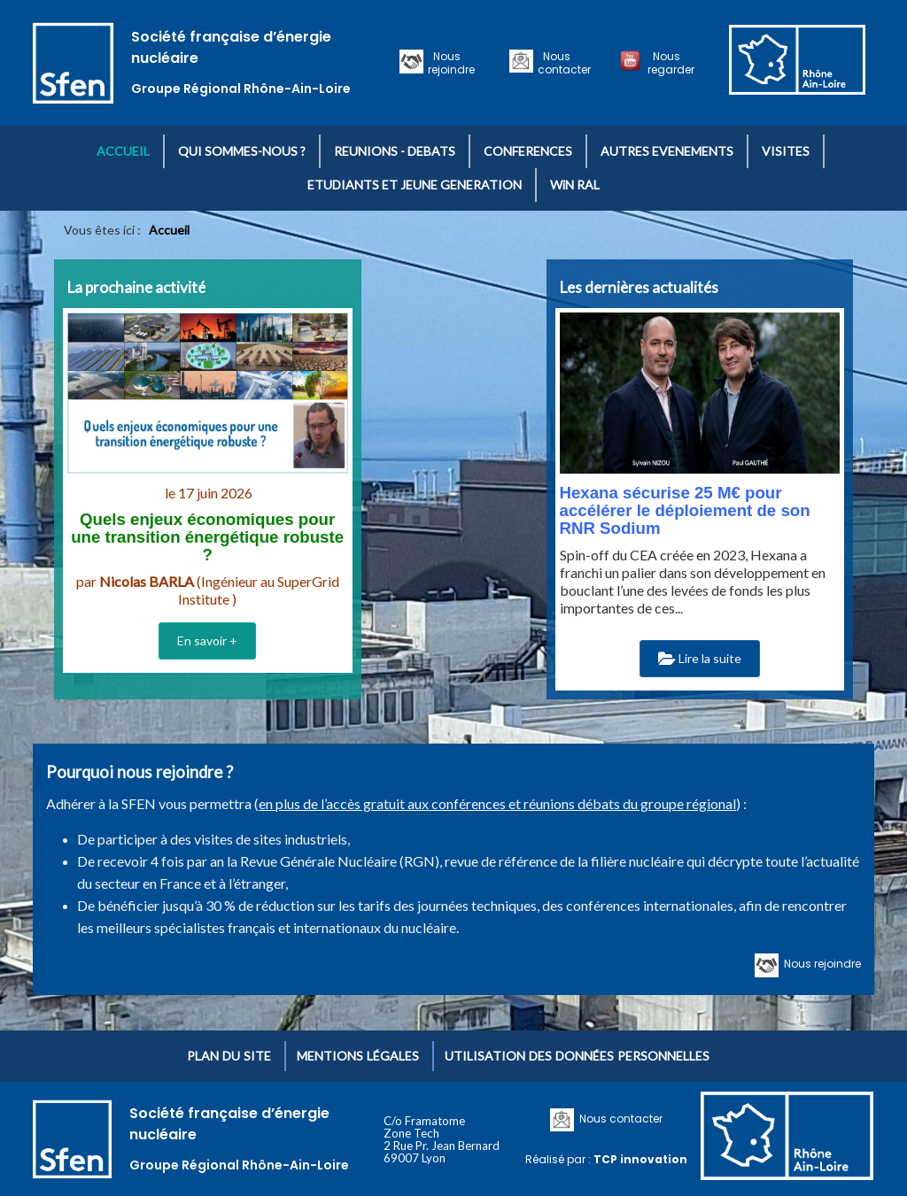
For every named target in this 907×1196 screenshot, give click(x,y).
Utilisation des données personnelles (577, 1055)
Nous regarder (670, 63)
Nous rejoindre (451, 63)
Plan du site (229, 1055)
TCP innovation (640, 1159)
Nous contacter (564, 63)
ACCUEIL (123, 150)
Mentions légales (358, 1055)
